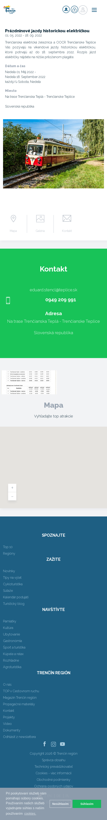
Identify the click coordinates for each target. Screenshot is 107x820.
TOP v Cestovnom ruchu (21, 691)
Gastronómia (12, 641)
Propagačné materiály (19, 704)
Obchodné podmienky (53, 780)
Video (7, 724)
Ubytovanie (11, 634)
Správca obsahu (53, 760)
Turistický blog (13, 604)
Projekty (9, 717)
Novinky (9, 571)
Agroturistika (12, 667)
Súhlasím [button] (86, 804)
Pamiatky (9, 621)
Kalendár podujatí (15, 597)
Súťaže (8, 591)
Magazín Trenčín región (20, 698)
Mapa (13, 231)
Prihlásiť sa (74, 9)
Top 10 (8, 547)
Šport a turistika (14, 647)
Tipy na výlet (12, 578)
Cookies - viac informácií (53, 773)
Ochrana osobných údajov (53, 786)
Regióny (9, 553)
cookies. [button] (30, 813)
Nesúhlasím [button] (60, 804)
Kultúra (8, 628)
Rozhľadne (11, 660)
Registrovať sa (66, 9)
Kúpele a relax (13, 654)
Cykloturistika (13, 584)
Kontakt (67, 231)
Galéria (40, 231)
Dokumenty (11, 730)
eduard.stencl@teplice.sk (53, 289)
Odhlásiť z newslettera (19, 737)
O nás (7, 684)
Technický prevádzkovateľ (54, 767)
